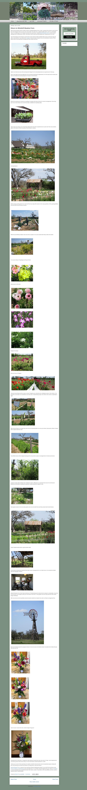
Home (12, 21)
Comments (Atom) (37, 786)
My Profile (32, 21)
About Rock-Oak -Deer (22, 21)
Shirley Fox (17, 774)
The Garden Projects (41, 21)
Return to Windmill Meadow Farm (22, 28)
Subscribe (69, 37)
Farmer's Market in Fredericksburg (17, 768)
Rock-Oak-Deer (43, 5)
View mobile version (34, 781)
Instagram (28, 37)
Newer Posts (14, 779)
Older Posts (55, 779)
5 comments (27, 774)
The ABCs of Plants (53, 21)
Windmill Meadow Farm (44, 32)
